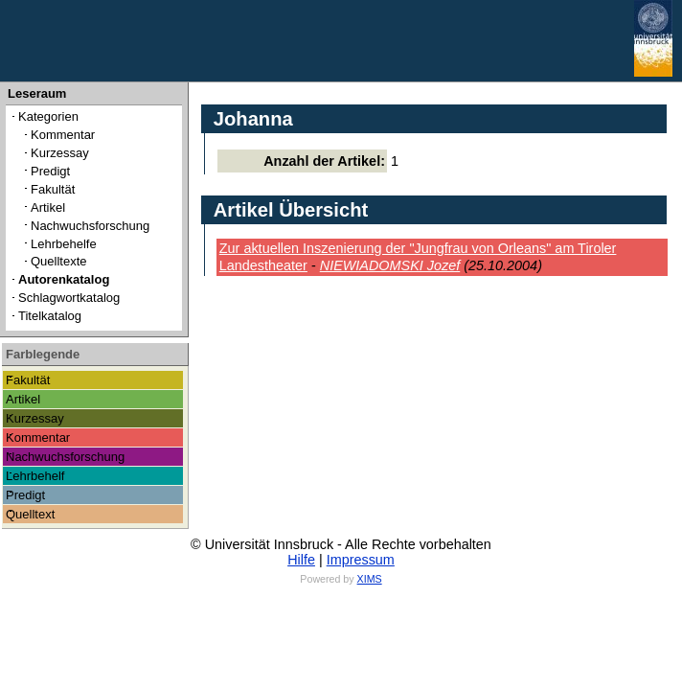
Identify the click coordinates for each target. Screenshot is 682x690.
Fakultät (53, 189)
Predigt (50, 171)
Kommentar (63, 134)
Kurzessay (60, 153)
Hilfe (301, 559)
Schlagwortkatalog (69, 297)
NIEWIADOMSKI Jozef (390, 265)
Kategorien (48, 116)
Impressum (361, 559)
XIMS (369, 579)
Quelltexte (59, 261)
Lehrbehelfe (64, 244)
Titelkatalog (49, 316)
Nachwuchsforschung (90, 225)
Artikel (48, 207)
